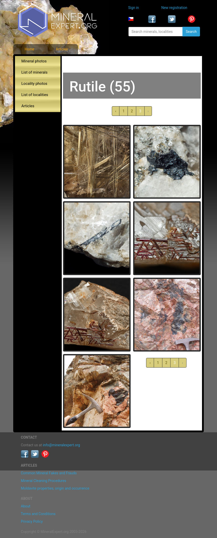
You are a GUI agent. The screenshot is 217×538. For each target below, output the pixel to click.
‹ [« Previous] (115, 111)
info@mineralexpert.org (61, 445)
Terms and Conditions (38, 514)
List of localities (34, 94)
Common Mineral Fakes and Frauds (49, 473)
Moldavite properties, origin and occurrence (55, 488)
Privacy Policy (32, 521)
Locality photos (34, 83)
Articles (62, 49)
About (25, 506)
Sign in (133, 8)
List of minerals (34, 72)
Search (191, 32)
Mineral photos (34, 61)
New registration (174, 8)
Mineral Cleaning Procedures (43, 481)
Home (29, 49)
